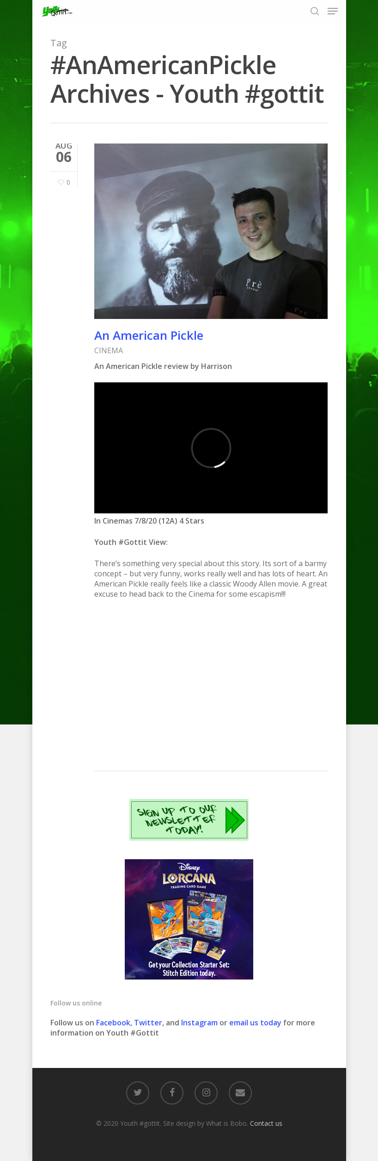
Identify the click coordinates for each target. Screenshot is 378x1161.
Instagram (200, 1022)
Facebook (113, 1022)
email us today (255, 1022)
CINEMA (108, 350)
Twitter (148, 1022)
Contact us (266, 1123)
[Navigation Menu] (333, 11)
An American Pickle (148, 335)
